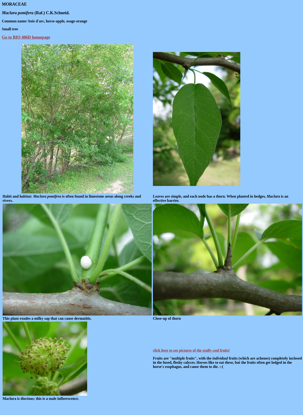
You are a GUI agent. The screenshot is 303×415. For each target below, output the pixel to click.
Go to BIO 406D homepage (26, 37)
